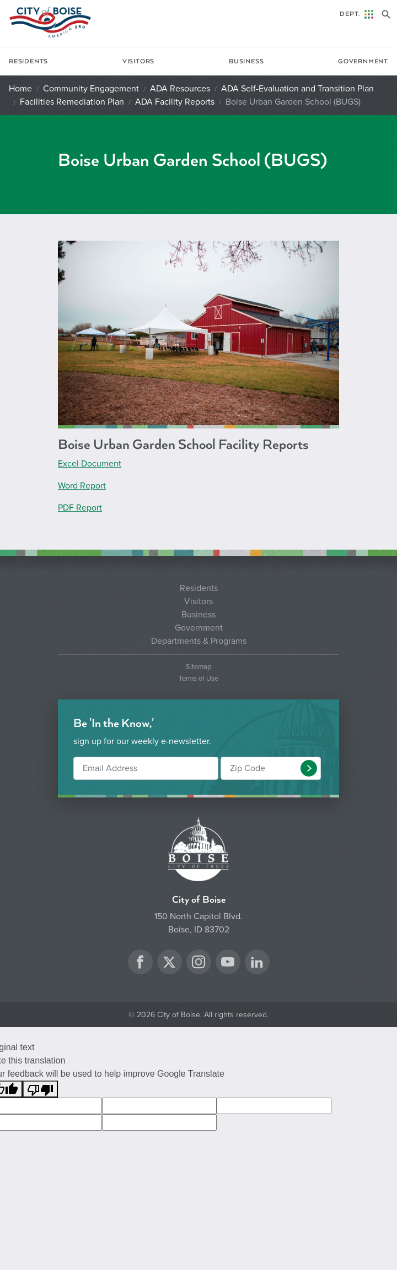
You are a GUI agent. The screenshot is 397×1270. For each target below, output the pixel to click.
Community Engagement (91, 88)
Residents (28, 61)
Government (363, 61)
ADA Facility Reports (174, 101)
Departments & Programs (198, 641)
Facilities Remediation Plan (72, 101)
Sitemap (198, 667)
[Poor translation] (40, 1089)
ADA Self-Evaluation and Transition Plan (297, 88)
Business (246, 61)
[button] (309, 768)
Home (20, 88)
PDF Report (80, 507)
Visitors (138, 61)
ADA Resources (180, 88)
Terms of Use (198, 678)
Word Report (82, 485)
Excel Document (89, 463)
